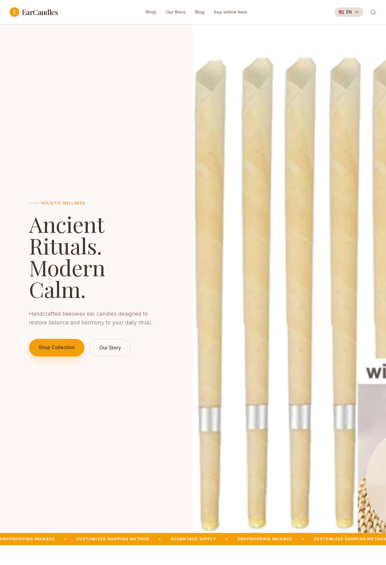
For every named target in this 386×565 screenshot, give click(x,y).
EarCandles (34, 12)
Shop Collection (57, 347)
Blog (199, 11)
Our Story (175, 11)
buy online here (230, 11)
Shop (150, 11)
